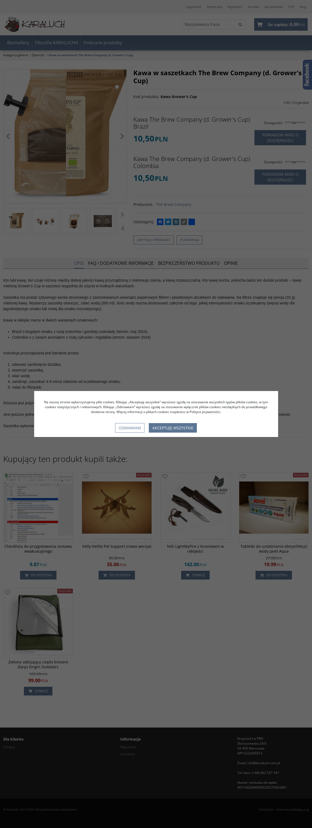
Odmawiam (130, 427)
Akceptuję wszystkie (172, 427)
